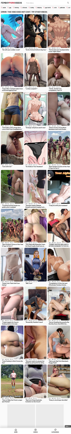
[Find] (68, 3)
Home (15, 432)
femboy (17, 7)
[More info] (22, 46)
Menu (67, 426)
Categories (55, 432)
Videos (35, 432)
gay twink (48, 7)
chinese (24, 7)
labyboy (39, 7)
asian (4, 7)
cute (55, 7)
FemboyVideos (11, 2)
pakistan (62, 7)
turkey (32, 7)
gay (10, 7)
